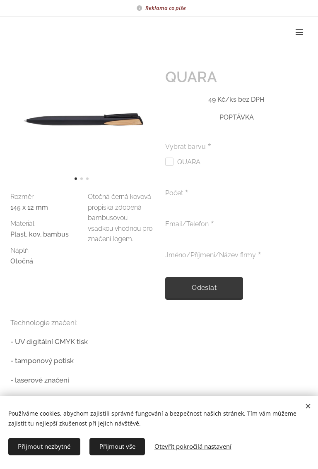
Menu (299, 32)
